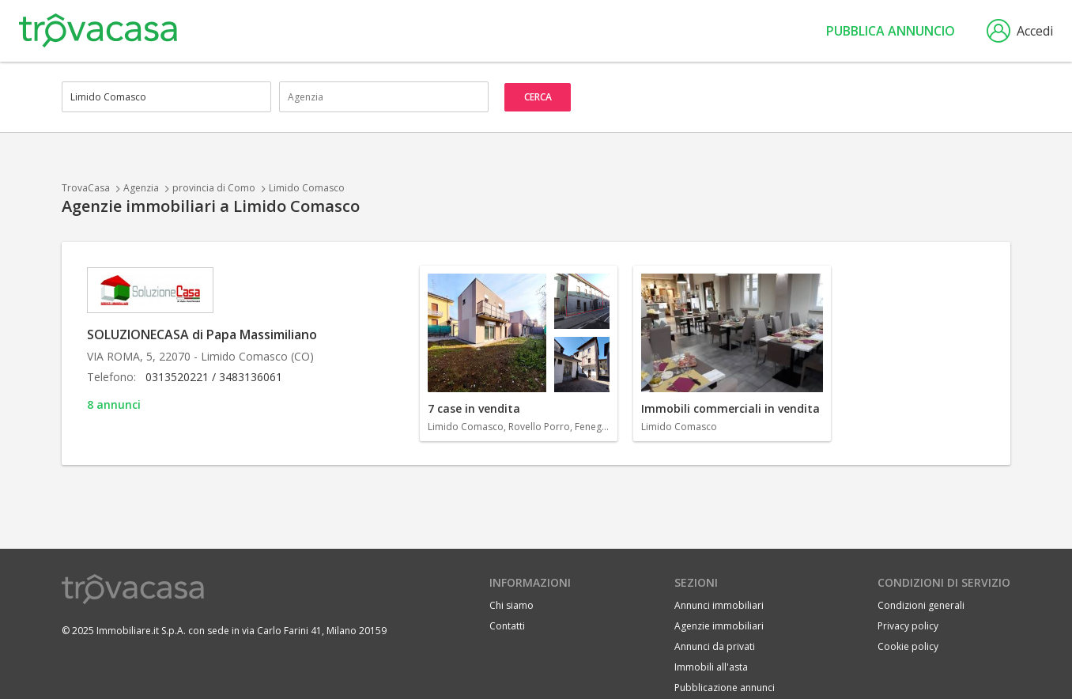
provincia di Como (213, 188)
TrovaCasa (86, 188)
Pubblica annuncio (890, 31)
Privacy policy (908, 626)
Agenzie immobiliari (719, 626)
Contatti (507, 626)
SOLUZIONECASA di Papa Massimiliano (202, 334)
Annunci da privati (714, 646)
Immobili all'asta (711, 667)
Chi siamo (511, 605)
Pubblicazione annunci (724, 687)
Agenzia (141, 188)
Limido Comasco (307, 188)
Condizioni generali (921, 605)
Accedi (1020, 31)
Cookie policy (908, 646)
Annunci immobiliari (719, 605)
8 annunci (114, 404)
